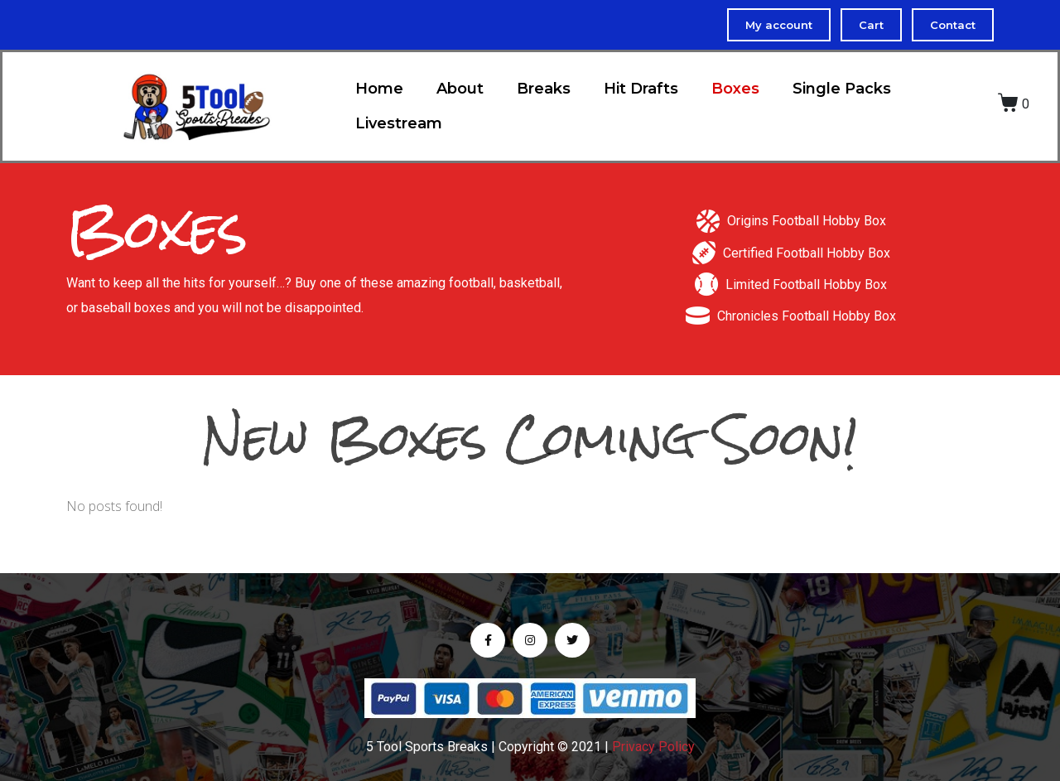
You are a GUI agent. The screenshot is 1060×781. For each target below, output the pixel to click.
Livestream (398, 123)
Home (379, 89)
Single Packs (842, 89)
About (460, 89)
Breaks (544, 89)
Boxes (735, 89)
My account (778, 24)
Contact (953, 24)
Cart (871, 24)
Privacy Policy (653, 746)
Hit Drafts (641, 89)
